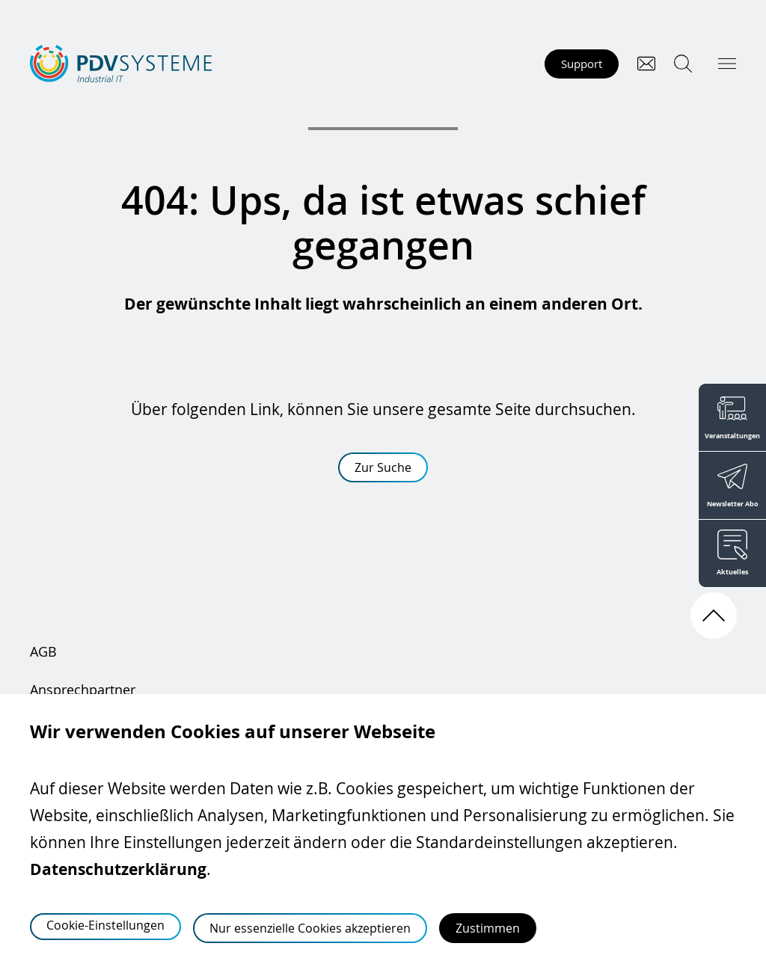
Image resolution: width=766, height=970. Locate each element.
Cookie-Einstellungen (105, 925)
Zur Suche (383, 467)
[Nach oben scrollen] (713, 615)
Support (581, 63)
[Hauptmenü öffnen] (727, 64)
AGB (43, 651)
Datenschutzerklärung (118, 869)
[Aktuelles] (732, 554)
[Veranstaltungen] (732, 417)
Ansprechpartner (82, 690)
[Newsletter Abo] (732, 485)
